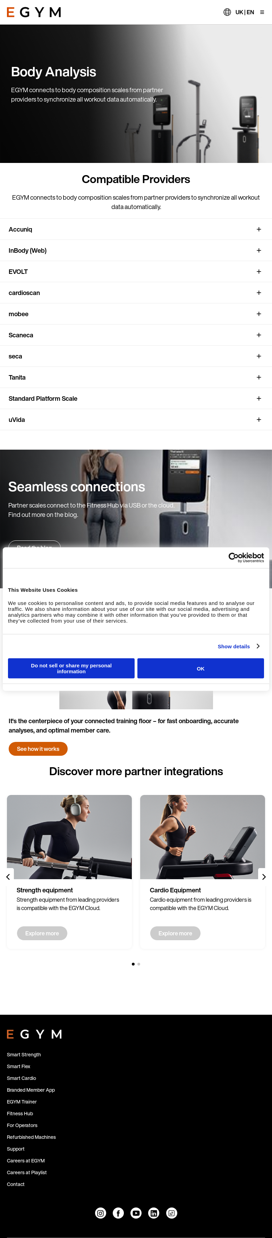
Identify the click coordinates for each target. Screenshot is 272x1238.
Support (16, 1148)
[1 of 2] (133, 964)
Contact (16, 1184)
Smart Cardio (21, 1078)
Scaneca (21, 334)
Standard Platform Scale (43, 398)
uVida (17, 419)
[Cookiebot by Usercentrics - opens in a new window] (233, 557)
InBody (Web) (27, 250)
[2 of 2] (138, 964)
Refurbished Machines (31, 1137)
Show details (234, 646)
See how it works (38, 749)
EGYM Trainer (22, 1101)
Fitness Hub (20, 1113)
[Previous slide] (8, 877)
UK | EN (245, 12)
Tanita (17, 377)
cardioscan (24, 292)
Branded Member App (31, 1089)
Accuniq (20, 229)
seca (15, 356)
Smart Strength (24, 1054)
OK (201, 668)
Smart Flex (18, 1066)
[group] (69, 872)
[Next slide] (263, 877)
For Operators (22, 1125)
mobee (18, 313)
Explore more (42, 933)
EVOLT (18, 271)
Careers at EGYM (26, 1160)
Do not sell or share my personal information (71, 668)
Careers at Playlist (27, 1172)
